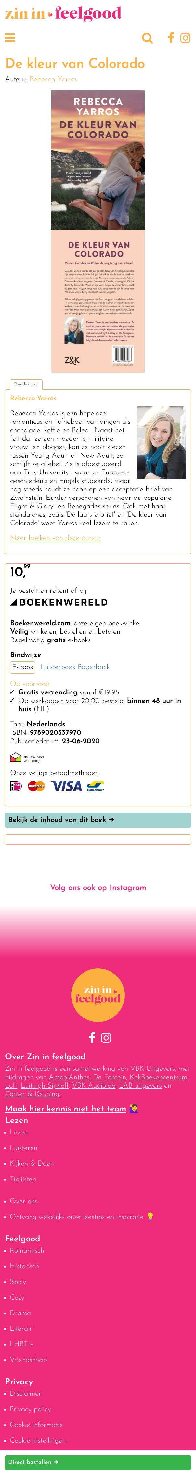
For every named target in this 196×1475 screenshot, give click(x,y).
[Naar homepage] (63, 18)
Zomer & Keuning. (32, 1094)
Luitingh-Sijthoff (45, 1086)
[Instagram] (184, 39)
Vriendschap (28, 1360)
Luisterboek (58, 667)
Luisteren (23, 1148)
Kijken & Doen (32, 1164)
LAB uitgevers (140, 1086)
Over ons (23, 1201)
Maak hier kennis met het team (65, 1109)
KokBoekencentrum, (159, 1077)
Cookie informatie (36, 1425)
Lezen (19, 1132)
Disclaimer (25, 1394)
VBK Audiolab (93, 1086)
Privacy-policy (30, 1409)
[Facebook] (170, 39)
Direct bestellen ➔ (33, 1462)
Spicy (18, 1282)
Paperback (94, 667)
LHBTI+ (22, 1344)
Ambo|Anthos (69, 1077)
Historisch (24, 1266)
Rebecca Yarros (53, 79)
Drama (20, 1313)
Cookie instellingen (38, 1440)
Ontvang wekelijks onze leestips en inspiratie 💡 (82, 1217)
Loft (11, 1086)
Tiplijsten (23, 1179)
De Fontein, (110, 1077)
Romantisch (27, 1251)
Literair (21, 1329)
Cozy (17, 1297)
